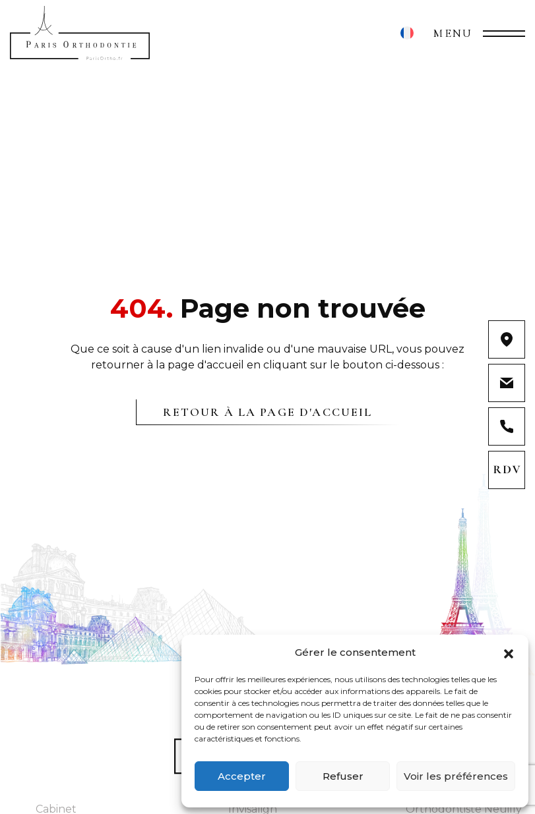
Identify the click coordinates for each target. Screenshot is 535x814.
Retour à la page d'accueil (267, 412)
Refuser (343, 776)
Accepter (242, 776)
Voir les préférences (456, 776)
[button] (508, 652)
